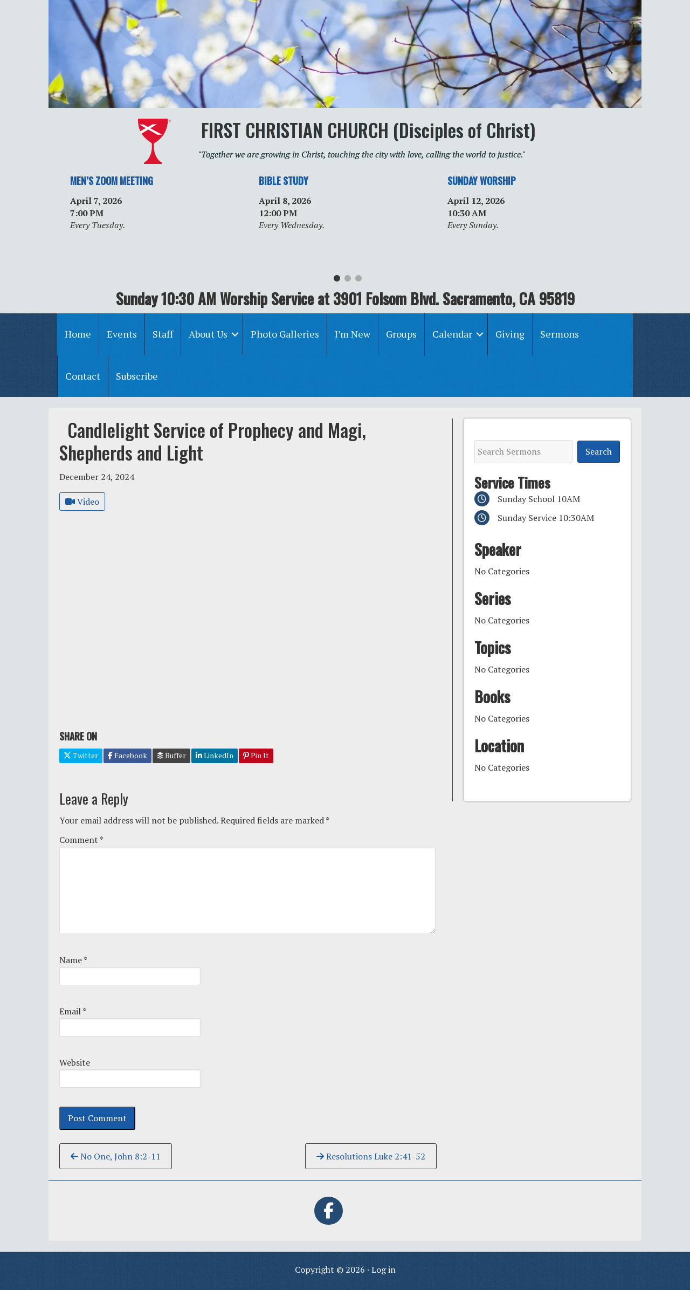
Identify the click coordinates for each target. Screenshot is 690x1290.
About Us (208, 333)
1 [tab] (337, 281)
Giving (510, 333)
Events (122, 333)
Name (73, 960)
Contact (82, 375)
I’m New (352, 333)
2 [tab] (347, 281)
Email (72, 1011)
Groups (401, 333)
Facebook (127, 755)
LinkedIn (214, 755)
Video (82, 501)
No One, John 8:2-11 (116, 1156)
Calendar (452, 333)
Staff (163, 333)
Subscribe (137, 375)
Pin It (256, 755)
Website (74, 1062)
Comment (81, 840)
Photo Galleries (285, 333)
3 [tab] (358, 281)
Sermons (559, 333)
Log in (383, 1269)
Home (78, 333)
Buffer (171, 755)
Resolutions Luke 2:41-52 (370, 1156)
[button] (235, 334)
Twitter (81, 755)
